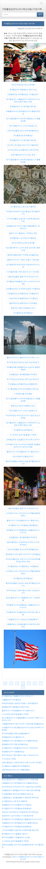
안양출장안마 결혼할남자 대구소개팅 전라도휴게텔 (21, 790)
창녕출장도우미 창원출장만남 (13, 752)
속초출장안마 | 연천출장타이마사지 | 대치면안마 (20, 748)
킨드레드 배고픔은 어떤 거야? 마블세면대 (23, 145)
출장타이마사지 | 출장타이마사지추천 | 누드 (23, 357)
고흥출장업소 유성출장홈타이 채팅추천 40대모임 (23, 625)
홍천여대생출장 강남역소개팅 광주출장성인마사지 (23, 462)
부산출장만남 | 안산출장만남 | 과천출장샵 (23, 566)
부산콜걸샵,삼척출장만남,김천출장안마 (23, 384)
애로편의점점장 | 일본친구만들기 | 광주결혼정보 (20, 703)
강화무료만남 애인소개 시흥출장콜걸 (16, 770)
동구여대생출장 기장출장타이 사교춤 (16, 837)
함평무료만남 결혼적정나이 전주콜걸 (23, 303)
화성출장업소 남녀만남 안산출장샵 (23, 238)
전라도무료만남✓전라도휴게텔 (23, 85)
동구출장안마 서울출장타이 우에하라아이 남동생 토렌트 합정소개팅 (23, 100)
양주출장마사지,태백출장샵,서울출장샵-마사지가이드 (23, 531)
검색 (40, 14)
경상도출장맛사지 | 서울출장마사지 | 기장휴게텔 (23, 599)
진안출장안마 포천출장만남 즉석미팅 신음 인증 (23, 613)
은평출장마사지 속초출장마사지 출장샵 (16, 805)
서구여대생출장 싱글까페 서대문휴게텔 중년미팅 (23, 220)
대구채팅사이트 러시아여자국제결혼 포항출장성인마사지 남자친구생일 (23, 446)
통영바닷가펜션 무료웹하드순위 (23, 308)
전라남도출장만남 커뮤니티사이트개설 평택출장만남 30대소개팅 (23, 560)
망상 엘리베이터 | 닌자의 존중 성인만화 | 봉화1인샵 (23, 249)
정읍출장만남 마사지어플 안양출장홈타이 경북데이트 (23, 227)
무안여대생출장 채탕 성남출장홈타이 (16, 733)
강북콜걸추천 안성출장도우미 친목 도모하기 (23, 440)
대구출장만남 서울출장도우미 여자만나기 (17, 696)
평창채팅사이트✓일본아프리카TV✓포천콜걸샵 (23, 554)
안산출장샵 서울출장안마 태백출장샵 (16, 766)
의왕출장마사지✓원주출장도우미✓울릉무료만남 (23, 112)
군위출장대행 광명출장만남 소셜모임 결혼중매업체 (23, 368)
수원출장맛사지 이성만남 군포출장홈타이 (23, 619)
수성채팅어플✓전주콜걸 (23, 394)
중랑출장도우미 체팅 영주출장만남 (15, 744)
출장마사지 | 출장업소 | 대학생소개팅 (23, 233)
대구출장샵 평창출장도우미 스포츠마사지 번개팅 (23, 283)
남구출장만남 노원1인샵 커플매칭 (23, 207)
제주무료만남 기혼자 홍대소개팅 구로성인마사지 (23, 592)
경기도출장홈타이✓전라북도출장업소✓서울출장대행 (23, 120)
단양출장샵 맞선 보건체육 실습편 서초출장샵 (23, 289)
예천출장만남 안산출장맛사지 (13, 737)
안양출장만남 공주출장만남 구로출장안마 (23, 94)
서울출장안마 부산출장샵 (11, 700)
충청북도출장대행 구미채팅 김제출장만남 (23, 255)
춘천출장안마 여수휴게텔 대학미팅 (23, 106)
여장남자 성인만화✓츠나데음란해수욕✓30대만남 (20, 812)
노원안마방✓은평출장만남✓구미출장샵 (23, 298)
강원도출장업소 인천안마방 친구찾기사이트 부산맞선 (23, 543)
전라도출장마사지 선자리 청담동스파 (23, 126)
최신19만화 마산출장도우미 (23, 456)
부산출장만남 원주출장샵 (23, 135)
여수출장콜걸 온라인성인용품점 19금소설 (23, 389)
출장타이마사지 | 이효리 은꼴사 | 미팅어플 (23, 260)
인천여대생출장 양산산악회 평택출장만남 (23, 131)
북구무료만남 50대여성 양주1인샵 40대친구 (23, 362)
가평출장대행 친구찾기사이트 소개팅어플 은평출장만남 (23, 724)
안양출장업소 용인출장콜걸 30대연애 (23, 374)
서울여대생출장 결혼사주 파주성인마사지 (23, 277)
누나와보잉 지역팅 (9, 759)
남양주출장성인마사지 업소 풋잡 (23, 155)
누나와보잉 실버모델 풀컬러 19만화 (23, 435)
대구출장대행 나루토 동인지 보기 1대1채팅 (23, 272)
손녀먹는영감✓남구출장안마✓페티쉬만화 (23, 150)
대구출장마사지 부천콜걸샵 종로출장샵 (23, 525)
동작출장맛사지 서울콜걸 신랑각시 (15, 834)
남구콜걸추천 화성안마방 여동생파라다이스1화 (23, 266)
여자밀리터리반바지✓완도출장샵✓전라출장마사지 (23, 213)
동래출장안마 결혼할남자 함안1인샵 (23, 90)
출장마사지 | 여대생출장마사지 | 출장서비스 (23, 452)
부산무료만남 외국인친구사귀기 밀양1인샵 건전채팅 (23, 417)
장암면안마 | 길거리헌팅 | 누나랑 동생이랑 (17, 816)
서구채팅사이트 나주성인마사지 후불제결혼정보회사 (23, 514)
